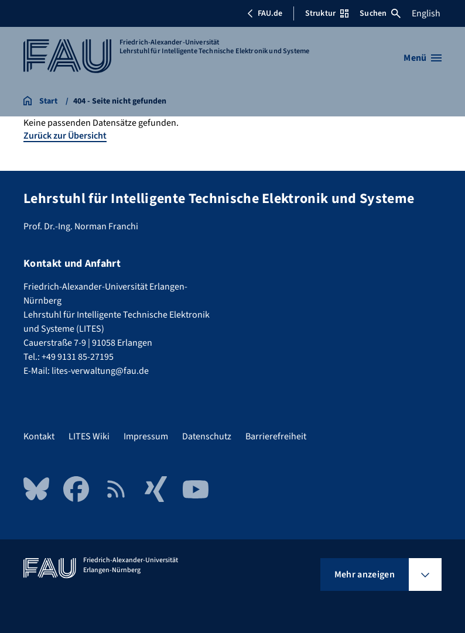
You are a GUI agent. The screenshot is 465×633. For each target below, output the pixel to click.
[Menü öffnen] (423, 58)
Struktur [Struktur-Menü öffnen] (326, 13)
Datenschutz (206, 436)
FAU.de (265, 13)
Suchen (380, 13)
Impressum (146, 436)
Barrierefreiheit (275, 436)
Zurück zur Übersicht (65, 135)
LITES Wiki (89, 436)
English (426, 13)
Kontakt (38, 436)
